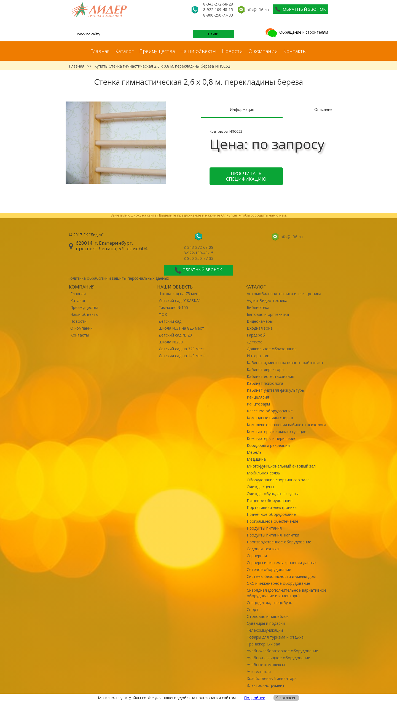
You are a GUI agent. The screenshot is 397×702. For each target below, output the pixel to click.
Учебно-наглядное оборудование (278, 657)
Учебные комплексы (266, 664)
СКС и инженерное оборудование (278, 583)
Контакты (295, 51)
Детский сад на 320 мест (182, 348)
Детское (254, 342)
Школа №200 (171, 342)
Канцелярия (258, 397)
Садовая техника (263, 548)
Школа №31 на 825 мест (181, 328)
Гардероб (256, 335)
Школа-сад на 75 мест (179, 293)
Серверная (257, 555)
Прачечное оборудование (271, 514)
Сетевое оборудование (269, 569)
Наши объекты (198, 51)
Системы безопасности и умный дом (281, 576)
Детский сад (170, 321)
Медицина (256, 459)
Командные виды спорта (270, 417)
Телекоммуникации (265, 630)
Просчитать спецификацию (246, 176)
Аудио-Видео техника (267, 300)
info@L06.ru (257, 9)
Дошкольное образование (272, 348)
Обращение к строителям (296, 32)
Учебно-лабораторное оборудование (282, 650)
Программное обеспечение (272, 521)
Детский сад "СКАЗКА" (179, 300)
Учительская (259, 671)
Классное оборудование (270, 410)
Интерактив (258, 355)
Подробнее (254, 697)
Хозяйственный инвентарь (272, 678)
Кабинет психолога (265, 383)
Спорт (252, 609)
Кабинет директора (265, 369)
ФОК (163, 314)
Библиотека (258, 307)
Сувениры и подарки (266, 623)
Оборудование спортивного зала (278, 479)
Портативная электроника (272, 507)
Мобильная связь (263, 473)
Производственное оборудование (279, 541)
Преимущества (157, 51)
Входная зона (260, 328)
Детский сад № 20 (175, 335)
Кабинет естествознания (270, 376)
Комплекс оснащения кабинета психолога (286, 424)
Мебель (254, 452)
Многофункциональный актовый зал (281, 466)
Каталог (124, 51)
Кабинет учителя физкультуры (276, 390)
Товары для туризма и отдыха (275, 637)
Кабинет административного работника (285, 362)
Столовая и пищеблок (268, 616)
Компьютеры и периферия (271, 438)
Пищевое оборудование (270, 500)
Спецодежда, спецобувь (269, 602)
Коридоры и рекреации (268, 445)
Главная (100, 51)
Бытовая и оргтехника (268, 314)
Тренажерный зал (263, 644)
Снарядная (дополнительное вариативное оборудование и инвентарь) (286, 593)
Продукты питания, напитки (273, 535)
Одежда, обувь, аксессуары (273, 493)
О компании (263, 51)
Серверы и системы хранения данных (281, 562)
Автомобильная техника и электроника (284, 293)
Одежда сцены (260, 486)
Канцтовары (258, 404)
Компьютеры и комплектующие (276, 431)
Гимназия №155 (173, 307)
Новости (232, 51)
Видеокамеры (260, 321)
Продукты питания (264, 528)
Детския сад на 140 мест (182, 355)
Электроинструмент (266, 685)
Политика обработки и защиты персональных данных (118, 278)
